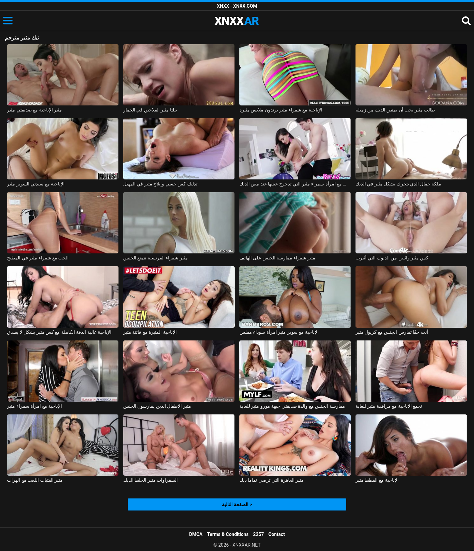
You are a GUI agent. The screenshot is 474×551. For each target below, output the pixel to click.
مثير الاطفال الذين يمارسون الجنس (157, 406)
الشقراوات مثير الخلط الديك (150, 480)
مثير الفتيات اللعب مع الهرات (35, 480)
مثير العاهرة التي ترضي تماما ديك (271, 480)
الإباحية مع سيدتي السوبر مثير (36, 183)
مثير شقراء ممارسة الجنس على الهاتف (277, 257)
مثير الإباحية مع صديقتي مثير (34, 109)
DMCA (196, 534)
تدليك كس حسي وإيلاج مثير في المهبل (160, 183)
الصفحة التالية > (237, 504)
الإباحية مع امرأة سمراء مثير (34, 406)
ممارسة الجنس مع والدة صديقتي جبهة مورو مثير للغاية (292, 406)
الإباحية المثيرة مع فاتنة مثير (150, 332)
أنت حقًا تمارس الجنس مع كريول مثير (392, 332)
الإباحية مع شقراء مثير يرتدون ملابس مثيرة (280, 109)
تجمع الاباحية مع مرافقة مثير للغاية (389, 406)
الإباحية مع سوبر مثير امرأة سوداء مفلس (279, 332)
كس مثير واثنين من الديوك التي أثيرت (392, 257)
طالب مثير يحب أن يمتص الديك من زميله (395, 109)
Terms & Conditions (228, 534)
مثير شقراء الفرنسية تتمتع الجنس (155, 257)
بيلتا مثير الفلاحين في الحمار (150, 109)
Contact (276, 534)
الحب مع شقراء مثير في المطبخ (38, 257)
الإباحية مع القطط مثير (377, 480)
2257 (258, 534)
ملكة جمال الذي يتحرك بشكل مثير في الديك (398, 183)
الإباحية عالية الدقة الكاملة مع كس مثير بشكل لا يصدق (59, 332)
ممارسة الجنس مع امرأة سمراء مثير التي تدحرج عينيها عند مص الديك (295, 183)
